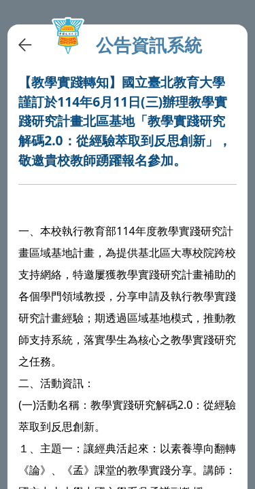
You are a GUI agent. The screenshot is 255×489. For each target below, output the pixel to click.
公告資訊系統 (149, 45)
